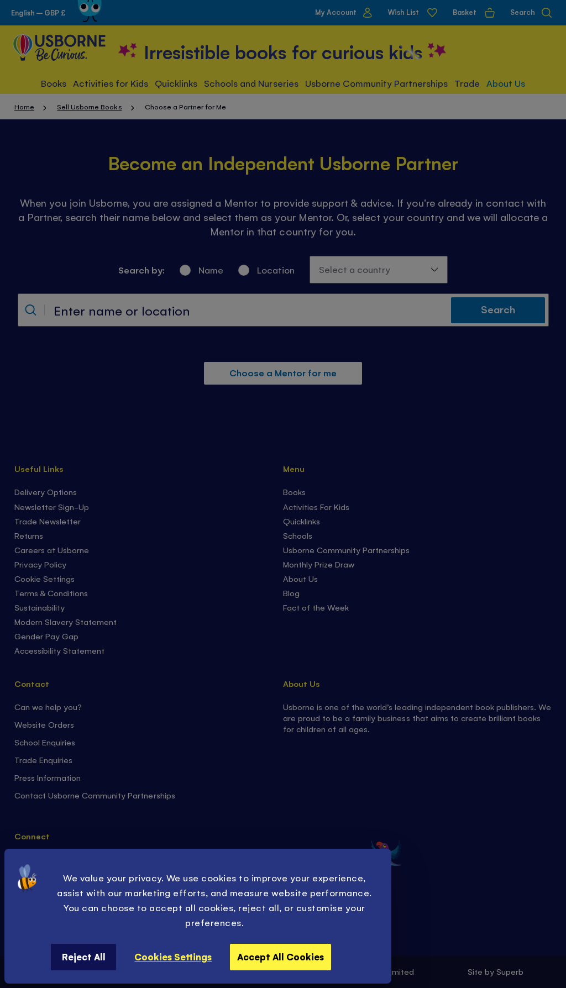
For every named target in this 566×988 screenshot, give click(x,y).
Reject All (84, 956)
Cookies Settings (173, 956)
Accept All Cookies (280, 956)
